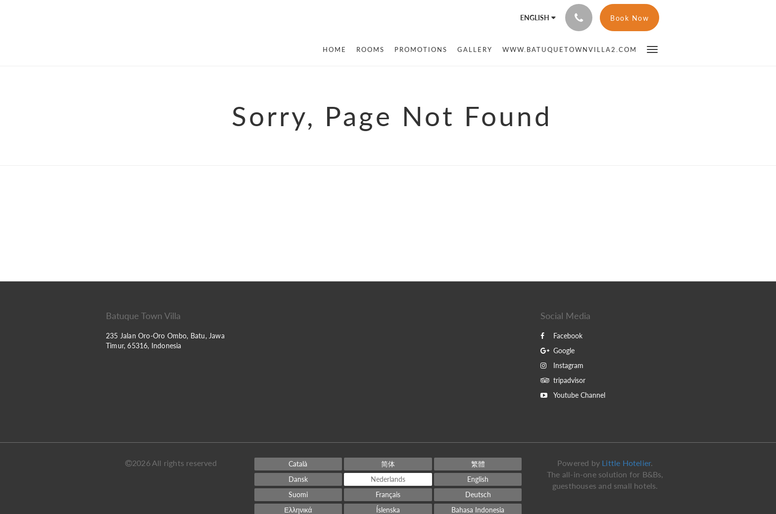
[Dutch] (388, 479)
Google (557, 350)
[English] (478, 479)
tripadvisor (562, 380)
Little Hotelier (626, 462)
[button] (652, 49)
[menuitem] (337, 49)
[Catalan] (298, 464)
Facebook (561, 335)
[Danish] (298, 479)
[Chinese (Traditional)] (478, 464)
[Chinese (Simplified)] (388, 464)
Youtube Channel (572, 395)
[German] (478, 494)
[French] (388, 494)
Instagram (561, 365)
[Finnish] (298, 494)
